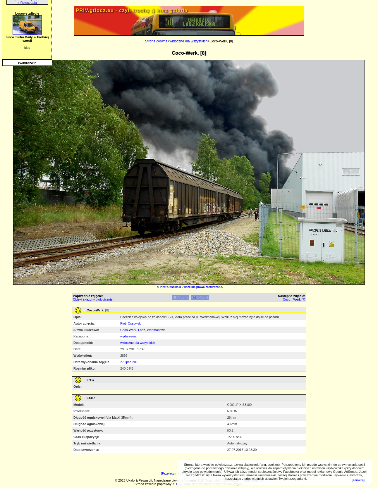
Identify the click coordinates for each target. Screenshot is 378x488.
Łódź (141, 330)
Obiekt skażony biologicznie (93, 299)
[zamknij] (358, 480)
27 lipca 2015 (129, 362)
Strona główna (156, 41)
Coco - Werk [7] (294, 299)
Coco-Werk (128, 330)
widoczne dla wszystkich (188, 41)
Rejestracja (28, 2)
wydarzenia (128, 336)
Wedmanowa (156, 330)
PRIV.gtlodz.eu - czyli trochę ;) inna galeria (132, 10)
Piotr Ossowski (170, 287)
